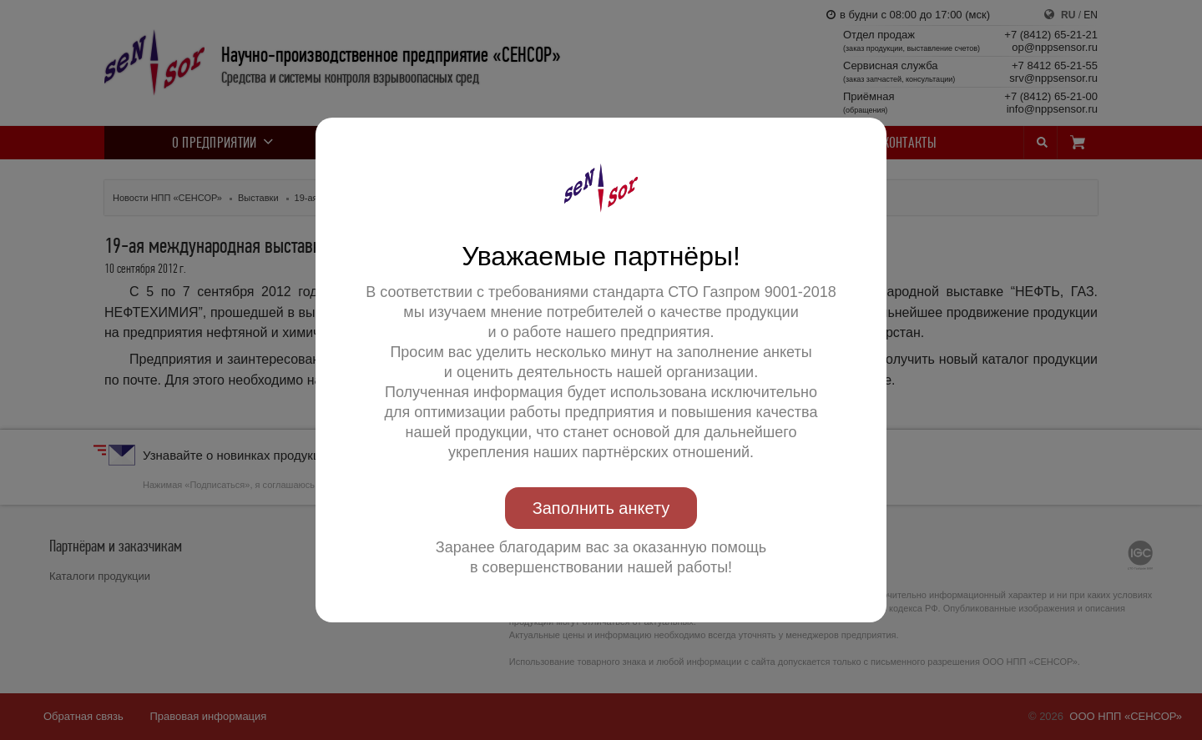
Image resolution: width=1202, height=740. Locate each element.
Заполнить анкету (601, 508)
